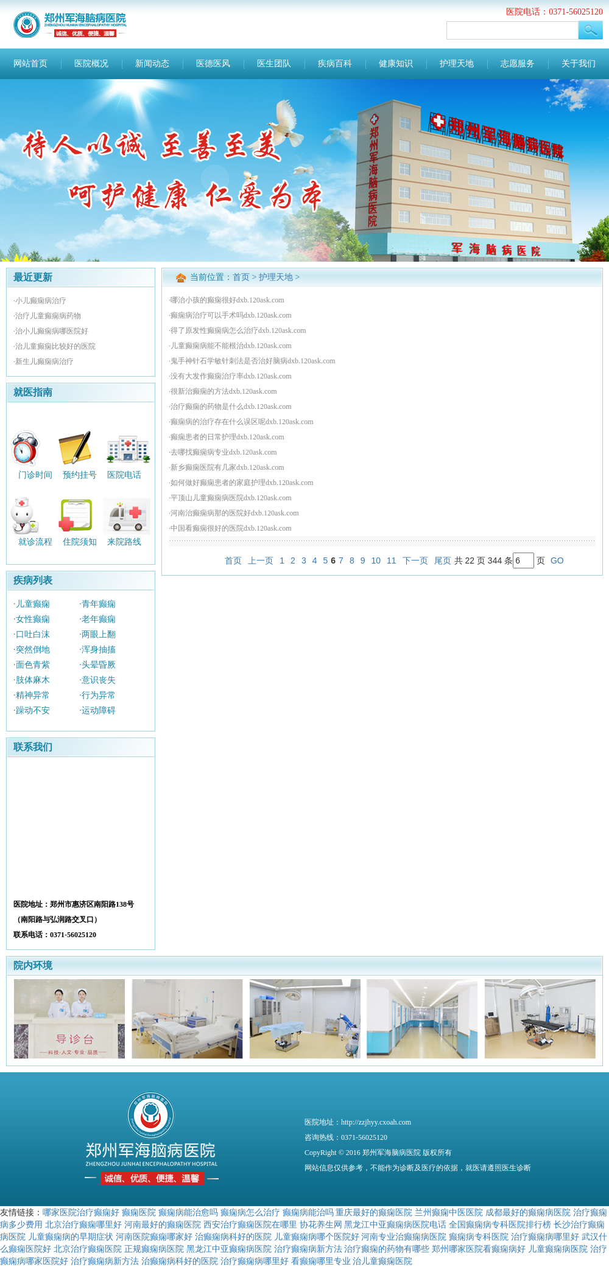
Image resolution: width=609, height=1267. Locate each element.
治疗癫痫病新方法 (308, 1249)
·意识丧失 (97, 680)
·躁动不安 (31, 710)
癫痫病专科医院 (479, 1236)
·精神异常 (31, 695)
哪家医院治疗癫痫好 (81, 1212)
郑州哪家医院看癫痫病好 (479, 1249)
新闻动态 (152, 63)
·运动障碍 (97, 710)
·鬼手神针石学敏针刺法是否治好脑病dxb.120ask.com (252, 361)
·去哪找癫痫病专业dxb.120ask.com (223, 452)
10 (376, 560)
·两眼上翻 (97, 634)
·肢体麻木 (31, 680)
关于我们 (578, 63)
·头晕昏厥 (97, 664)
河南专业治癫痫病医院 (403, 1236)
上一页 (260, 560)
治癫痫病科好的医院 (233, 1236)
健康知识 (396, 63)
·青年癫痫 (97, 604)
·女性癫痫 (31, 619)
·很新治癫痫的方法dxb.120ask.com (223, 391)
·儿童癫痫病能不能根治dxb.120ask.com (230, 345)
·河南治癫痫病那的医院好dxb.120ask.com (234, 513)
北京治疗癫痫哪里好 (83, 1224)
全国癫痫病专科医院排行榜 (500, 1224)
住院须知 (80, 541)
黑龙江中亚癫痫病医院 (229, 1249)
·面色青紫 (31, 664)
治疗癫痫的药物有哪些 (386, 1249)
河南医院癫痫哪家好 (154, 1236)
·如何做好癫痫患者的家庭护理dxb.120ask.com (241, 482)
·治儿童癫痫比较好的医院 (54, 346)
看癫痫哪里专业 (321, 1261)
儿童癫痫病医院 (558, 1249)
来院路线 (124, 541)
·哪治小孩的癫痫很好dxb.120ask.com (226, 300)
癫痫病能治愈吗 (188, 1212)
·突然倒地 (31, 649)
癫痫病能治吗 (308, 1212)
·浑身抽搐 (97, 649)
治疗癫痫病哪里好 (545, 1236)
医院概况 (91, 63)
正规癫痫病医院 (154, 1249)
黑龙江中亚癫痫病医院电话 (395, 1224)
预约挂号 (80, 474)
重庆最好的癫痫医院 (374, 1212)
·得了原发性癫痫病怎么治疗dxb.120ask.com (237, 330)
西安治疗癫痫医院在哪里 (250, 1224)
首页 (241, 277)
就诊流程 (35, 541)
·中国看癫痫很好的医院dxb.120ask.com (230, 528)
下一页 (415, 560)
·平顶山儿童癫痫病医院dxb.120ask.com (230, 498)
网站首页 (30, 63)
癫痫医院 (139, 1212)
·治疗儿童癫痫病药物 (47, 316)
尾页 (442, 560)
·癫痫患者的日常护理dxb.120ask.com (226, 437)
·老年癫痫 (97, 619)
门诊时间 (35, 474)
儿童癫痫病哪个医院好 (316, 1236)
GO (557, 560)
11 (391, 560)
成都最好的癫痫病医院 (528, 1212)
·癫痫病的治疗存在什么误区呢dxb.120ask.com (241, 421)
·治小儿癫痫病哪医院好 (50, 331)
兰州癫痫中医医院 (449, 1212)
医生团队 (274, 63)
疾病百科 (335, 63)
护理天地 (457, 63)
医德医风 (213, 63)
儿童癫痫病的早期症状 (70, 1236)
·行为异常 (97, 695)
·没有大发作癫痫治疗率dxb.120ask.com (230, 376)
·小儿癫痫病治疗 (39, 300)
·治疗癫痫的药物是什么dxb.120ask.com (230, 406)
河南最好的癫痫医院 (162, 1224)
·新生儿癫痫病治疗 (43, 361)
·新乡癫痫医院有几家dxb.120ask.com (226, 467)
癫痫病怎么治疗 (250, 1212)
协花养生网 (321, 1224)
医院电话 (124, 474)
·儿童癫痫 (31, 604)
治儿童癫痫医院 (382, 1261)
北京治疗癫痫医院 (88, 1249)
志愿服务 (518, 63)
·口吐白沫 (31, 634)
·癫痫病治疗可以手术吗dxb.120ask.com (230, 315)
